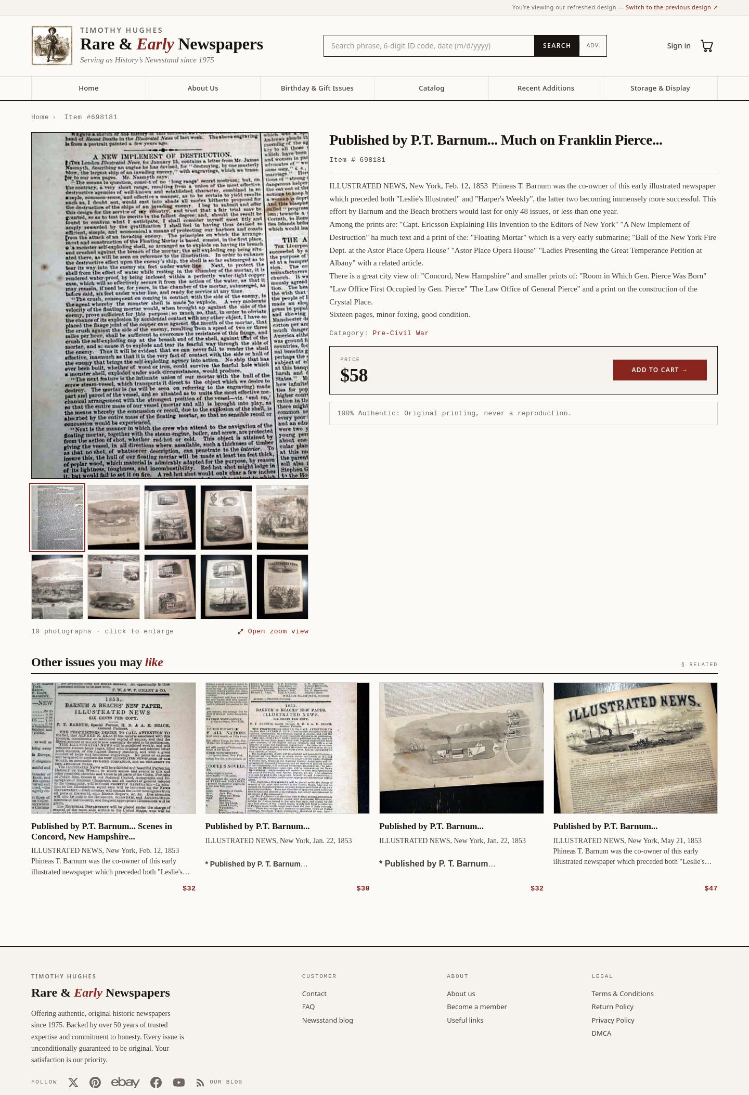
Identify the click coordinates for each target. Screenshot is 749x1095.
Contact (314, 993)
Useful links (465, 1019)
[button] (169, 305)
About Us (203, 88)
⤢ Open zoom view (273, 631)
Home (88, 88)
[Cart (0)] (707, 45)
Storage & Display (660, 88)
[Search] (556, 45)
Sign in (679, 45)
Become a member (477, 1006)
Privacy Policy (613, 1019)
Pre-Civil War (401, 333)
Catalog (431, 88)
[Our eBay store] (125, 1082)
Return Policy (613, 1006)
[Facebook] (156, 1082)
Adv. (593, 45)
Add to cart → (660, 369)
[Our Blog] (219, 1082)
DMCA (602, 1032)
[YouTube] (179, 1082)
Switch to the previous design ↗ (672, 7)
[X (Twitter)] (73, 1082)
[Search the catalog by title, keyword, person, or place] (429, 45)
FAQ (308, 1006)
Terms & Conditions (623, 993)
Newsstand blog (327, 1019)
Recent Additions (546, 88)
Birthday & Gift (317, 88)
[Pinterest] (95, 1082)
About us (461, 993)
